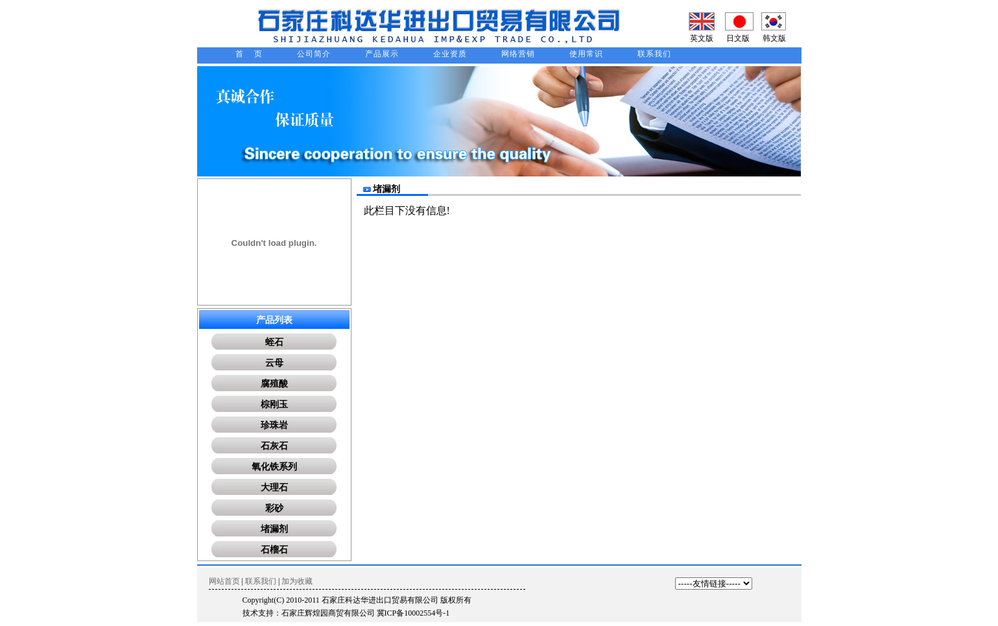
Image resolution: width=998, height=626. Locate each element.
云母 (274, 363)
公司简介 (314, 53)
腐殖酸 (274, 384)
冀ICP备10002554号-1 (413, 613)
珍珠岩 (274, 425)
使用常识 (586, 53)
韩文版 (774, 38)
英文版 (701, 38)
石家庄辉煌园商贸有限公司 (328, 613)
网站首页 (224, 581)
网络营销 (518, 53)
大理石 (274, 487)
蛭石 (274, 342)
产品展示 (382, 53)
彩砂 (274, 508)
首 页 (249, 53)
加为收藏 (297, 581)
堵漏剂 (274, 529)
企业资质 (450, 53)
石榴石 (274, 550)
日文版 (738, 38)
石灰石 (274, 446)
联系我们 (654, 53)
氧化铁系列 (274, 467)
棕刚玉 (274, 404)
